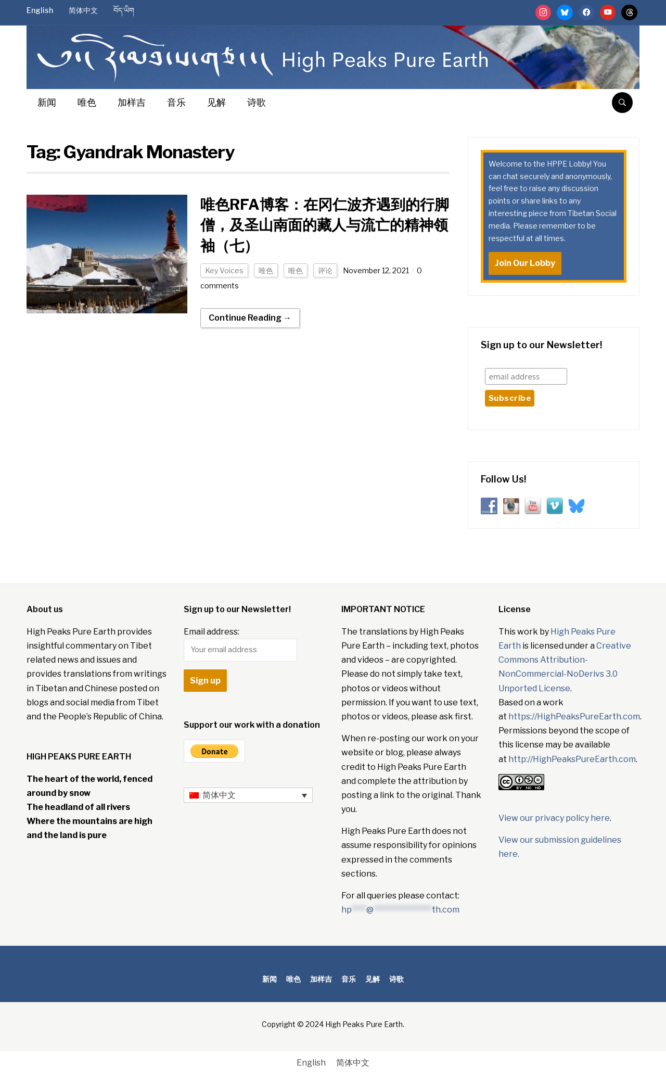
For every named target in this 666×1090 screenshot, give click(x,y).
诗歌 (256, 102)
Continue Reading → (250, 318)
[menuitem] (248, 795)
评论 (325, 270)
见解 (216, 102)
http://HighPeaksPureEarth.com (572, 759)
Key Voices (224, 270)
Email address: (240, 644)
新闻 (46, 102)
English (40, 10)
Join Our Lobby (525, 263)
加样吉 (132, 102)
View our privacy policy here (554, 818)
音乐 (176, 102)
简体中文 (83, 10)
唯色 (87, 102)
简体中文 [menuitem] (219, 795)
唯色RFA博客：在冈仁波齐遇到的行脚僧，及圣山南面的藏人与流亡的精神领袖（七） (324, 225)
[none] (248, 795)
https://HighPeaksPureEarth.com (574, 716)
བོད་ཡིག (123, 10)
